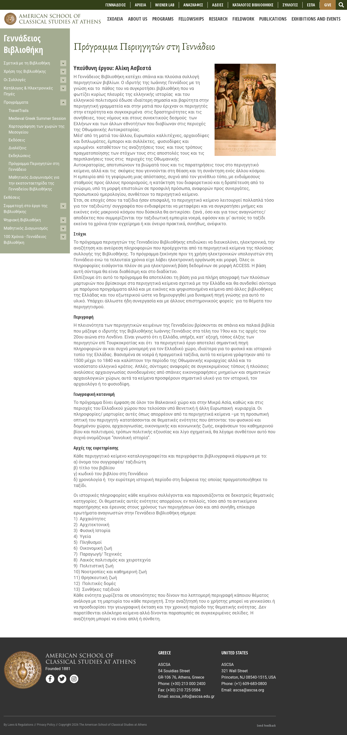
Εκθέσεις (12, 197)
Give (327, 5)
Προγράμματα (16, 102)
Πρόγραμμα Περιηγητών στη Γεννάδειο (34, 166)
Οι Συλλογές (15, 79)
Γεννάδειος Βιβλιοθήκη (23, 43)
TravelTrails (19, 110)
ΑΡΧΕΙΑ (140, 5)
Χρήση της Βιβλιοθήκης (25, 71)
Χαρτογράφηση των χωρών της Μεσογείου (37, 129)
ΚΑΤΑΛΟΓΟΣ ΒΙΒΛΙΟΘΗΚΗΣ (252, 5)
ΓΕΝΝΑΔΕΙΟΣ (115, 5)
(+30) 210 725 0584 (183, 690)
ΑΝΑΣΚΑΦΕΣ (193, 5)
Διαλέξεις (17, 148)
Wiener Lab (164, 5)
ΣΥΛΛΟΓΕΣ (290, 5)
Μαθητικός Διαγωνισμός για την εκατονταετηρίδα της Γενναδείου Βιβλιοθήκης (34, 183)
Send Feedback (266, 725)
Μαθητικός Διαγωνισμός (26, 228)
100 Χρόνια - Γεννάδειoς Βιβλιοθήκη (25, 239)
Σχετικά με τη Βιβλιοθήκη (27, 63)
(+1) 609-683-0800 (250, 683)
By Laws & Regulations (18, 724)
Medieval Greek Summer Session (37, 118)
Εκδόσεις (17, 140)
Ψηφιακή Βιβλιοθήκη (22, 220)
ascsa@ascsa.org (248, 690)
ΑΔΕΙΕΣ (217, 5)
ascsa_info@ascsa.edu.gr (192, 696)
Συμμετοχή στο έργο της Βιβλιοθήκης (26, 208)
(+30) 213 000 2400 (188, 683)
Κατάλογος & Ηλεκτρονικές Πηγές (28, 91)
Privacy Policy (46, 724)
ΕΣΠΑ (311, 5)
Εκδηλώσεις (20, 155)
